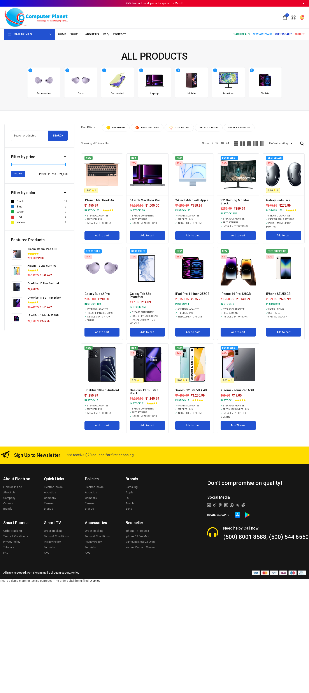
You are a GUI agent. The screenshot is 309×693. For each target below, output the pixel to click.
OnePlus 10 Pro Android (101, 390)
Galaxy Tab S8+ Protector (140, 295)
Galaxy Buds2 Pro (97, 294)
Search (58, 135)
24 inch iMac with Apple (191, 200)
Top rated (179, 127)
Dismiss (95, 580)
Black (17, 201)
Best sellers (147, 127)
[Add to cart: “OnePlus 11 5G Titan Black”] (147, 425)
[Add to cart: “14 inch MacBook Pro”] (147, 235)
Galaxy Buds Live (278, 200)
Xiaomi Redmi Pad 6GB (237, 390)
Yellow (18, 222)
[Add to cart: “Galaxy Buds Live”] (283, 235)
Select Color (209, 127)
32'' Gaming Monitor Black (235, 202)
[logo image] (36, 17)
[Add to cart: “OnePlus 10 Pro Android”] (101, 425)
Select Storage (239, 127)
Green (17, 211)
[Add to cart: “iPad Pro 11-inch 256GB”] (192, 332)
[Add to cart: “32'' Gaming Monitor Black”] (238, 235)
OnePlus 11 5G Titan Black (144, 391)
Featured (115, 127)
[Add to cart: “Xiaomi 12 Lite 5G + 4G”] (192, 425)
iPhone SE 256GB (278, 294)
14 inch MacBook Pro (145, 200)
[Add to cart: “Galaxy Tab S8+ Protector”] (147, 332)
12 (216, 143)
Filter (18, 173)
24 (227, 143)
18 (222, 143)
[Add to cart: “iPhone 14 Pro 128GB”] (238, 332)
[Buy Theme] (238, 425)
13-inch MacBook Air (99, 200)
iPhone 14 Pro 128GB (236, 294)
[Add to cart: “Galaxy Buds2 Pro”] (101, 332)
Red (16, 217)
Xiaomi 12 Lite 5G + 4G (191, 390)
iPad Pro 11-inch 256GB (192, 294)
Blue (16, 206)
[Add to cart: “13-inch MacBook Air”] (101, 235)
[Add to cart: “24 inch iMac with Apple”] (192, 235)
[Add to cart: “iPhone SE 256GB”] (283, 332)
